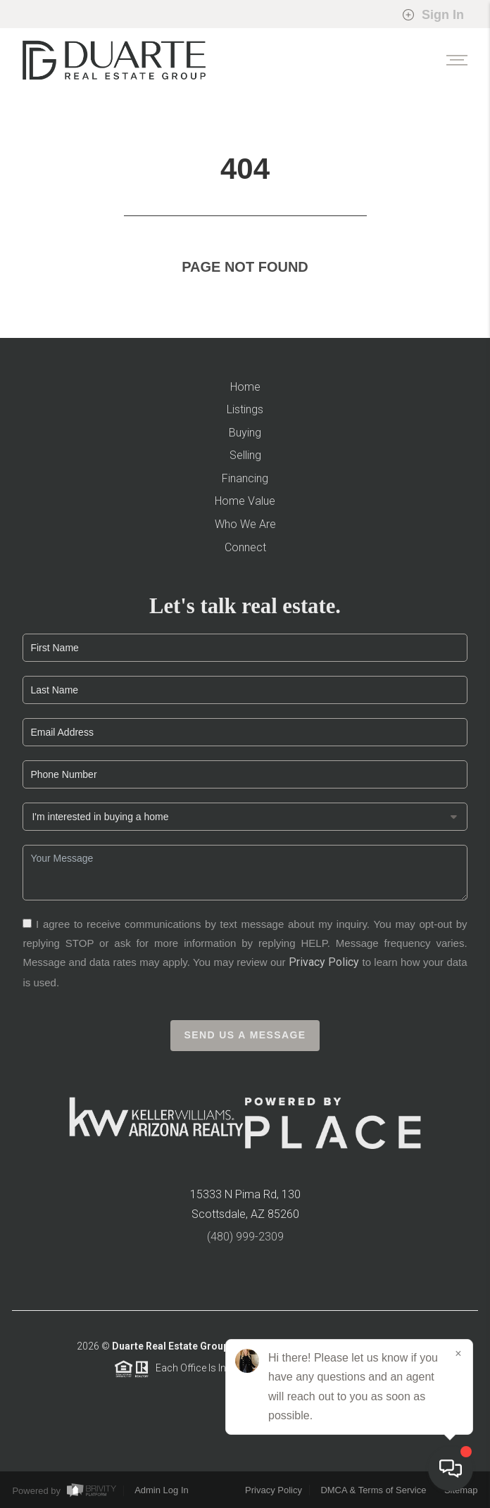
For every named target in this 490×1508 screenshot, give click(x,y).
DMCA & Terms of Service (373, 1490)
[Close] (458, 1353)
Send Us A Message (245, 1039)
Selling (245, 455)
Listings (245, 409)
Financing (245, 478)
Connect (245, 547)
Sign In (433, 15)
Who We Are (245, 524)
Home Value (245, 501)
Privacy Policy (324, 967)
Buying (245, 432)
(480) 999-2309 (245, 1241)
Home (245, 387)
